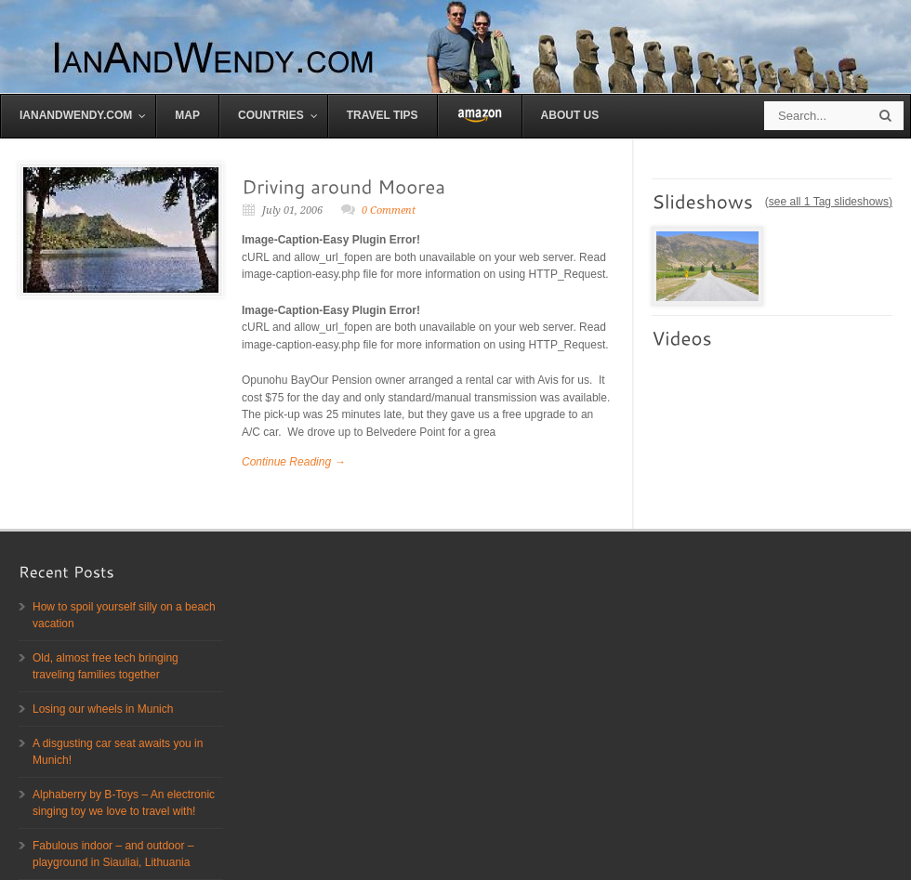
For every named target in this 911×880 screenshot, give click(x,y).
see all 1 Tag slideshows (829, 201)
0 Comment (389, 210)
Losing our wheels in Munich (103, 709)
